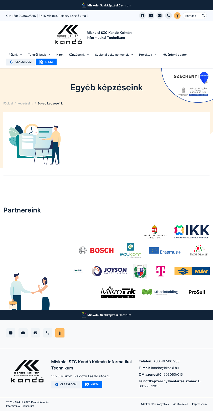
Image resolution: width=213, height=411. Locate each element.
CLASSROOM (21, 62)
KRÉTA (46, 62)
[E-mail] (35, 332)
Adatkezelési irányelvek (155, 404)
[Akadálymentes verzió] (177, 15)
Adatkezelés (180, 404)
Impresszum (199, 404)
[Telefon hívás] (168, 15)
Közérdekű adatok (174, 54)
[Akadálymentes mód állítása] (59, 332)
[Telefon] (47, 332)
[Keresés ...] (195, 15)
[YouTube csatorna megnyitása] (151, 15)
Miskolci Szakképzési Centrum (109, 5)
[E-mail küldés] (159, 15)
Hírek (59, 54)
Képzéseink (25, 103)
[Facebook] (10, 332)
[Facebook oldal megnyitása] (142, 15)
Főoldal (8, 103)
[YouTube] (23, 332)
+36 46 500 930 (166, 361)
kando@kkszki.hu (165, 368)
